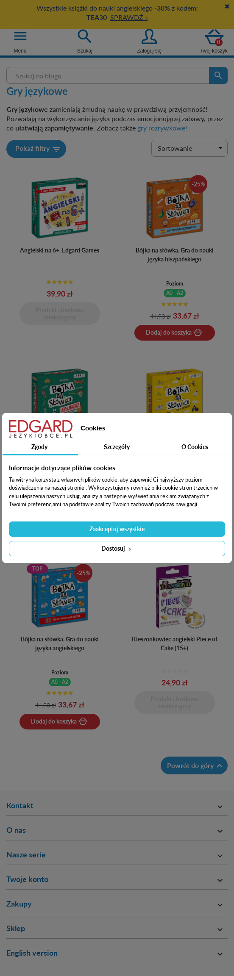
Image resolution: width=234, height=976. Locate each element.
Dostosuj (117, 548)
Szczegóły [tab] (117, 446)
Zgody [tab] (39, 446)
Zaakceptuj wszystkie (117, 528)
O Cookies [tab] (194, 446)
